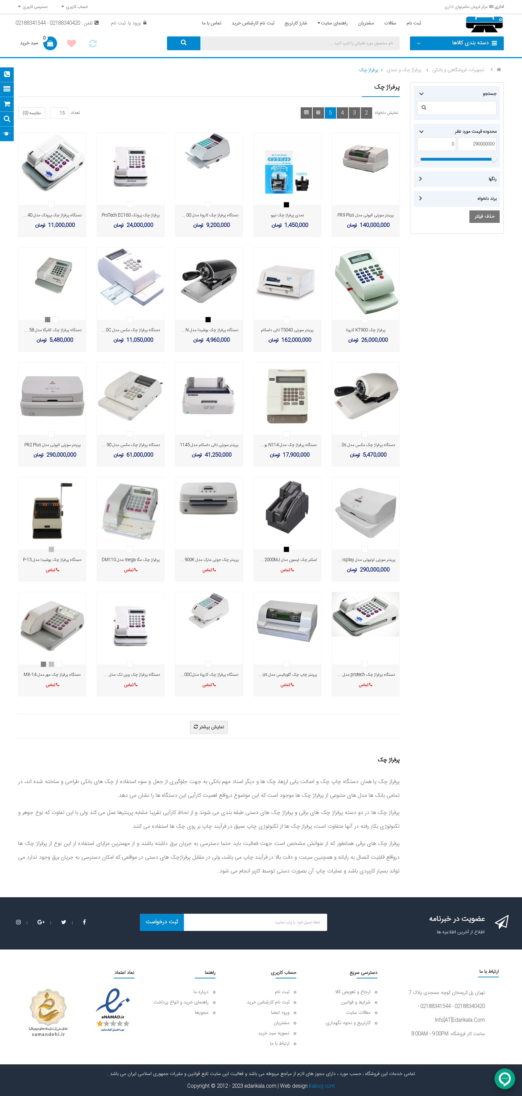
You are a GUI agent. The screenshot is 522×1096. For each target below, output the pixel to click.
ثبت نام (118, 23)
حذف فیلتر (485, 217)
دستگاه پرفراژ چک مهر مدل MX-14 (52, 674)
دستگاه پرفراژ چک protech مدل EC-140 (361, 674)
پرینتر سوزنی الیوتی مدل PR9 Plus (365, 215)
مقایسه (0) (32, 113)
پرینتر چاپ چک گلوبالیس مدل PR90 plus (282, 674)
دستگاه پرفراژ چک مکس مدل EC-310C (127, 330)
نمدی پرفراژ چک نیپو (287, 215)
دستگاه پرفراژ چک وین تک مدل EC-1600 (125, 674)
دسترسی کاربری (33, 6)
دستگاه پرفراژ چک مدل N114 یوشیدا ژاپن (282, 445)
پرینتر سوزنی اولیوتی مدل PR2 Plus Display (358, 559)
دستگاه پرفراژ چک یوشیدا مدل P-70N (207, 330)
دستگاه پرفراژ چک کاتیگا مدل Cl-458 (51, 330)
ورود (136, 23)
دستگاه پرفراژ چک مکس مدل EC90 (130, 445)
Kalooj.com (322, 1086)
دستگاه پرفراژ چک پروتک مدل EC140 (51, 215)
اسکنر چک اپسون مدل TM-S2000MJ (285, 559)
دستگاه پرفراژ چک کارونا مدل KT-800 (207, 215)
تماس (287, 570)
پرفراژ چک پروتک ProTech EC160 (130, 215)
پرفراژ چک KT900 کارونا (365, 330)
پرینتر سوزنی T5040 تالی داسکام (287, 330)
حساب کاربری (75, 6)
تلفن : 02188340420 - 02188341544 (57, 23)
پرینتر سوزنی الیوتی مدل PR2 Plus (52, 445)
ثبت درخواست (162, 922)
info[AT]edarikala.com (460, 1020)
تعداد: (75, 112)
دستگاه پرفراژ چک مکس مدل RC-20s (363, 445)
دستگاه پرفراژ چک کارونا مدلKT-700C (206, 674)
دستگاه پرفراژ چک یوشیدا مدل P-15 (52, 559)
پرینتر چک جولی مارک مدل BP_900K (207, 559)
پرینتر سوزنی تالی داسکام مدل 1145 (209, 445)
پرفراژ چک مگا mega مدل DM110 (130, 559)
